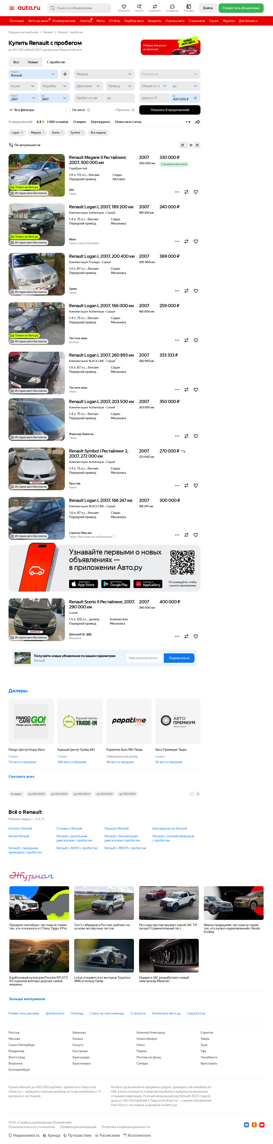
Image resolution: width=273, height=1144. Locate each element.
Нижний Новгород (150, 1032)
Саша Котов (196, 1013)
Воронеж (16, 1063)
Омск (140, 1045)
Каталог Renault (20, 828)
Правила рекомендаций (78, 1127)
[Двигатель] (88, 86)
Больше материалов (27, 999)
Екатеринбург (19, 1070)
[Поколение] (169, 74)
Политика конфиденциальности (126, 1127)
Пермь (141, 1051)
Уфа (203, 1051)
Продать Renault (117, 828)
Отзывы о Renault (69, 828)
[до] (185, 86)
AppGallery (148, 584)
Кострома (80, 1051)
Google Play (115, 584)
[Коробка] (55, 86)
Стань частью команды (107, 1013)
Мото (101, 21)
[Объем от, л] (154, 86)
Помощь (77, 1013)
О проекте (138, 1013)
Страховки (197, 21)
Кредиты (154, 21)
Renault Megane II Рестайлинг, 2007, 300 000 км (98, 160)
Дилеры (18, 691)
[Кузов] (23, 86)
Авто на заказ (39, 20)
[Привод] (120, 86)
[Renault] (33, 74)
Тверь (204, 1039)
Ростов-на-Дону (148, 1057)
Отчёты (114, 21)
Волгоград (17, 1057)
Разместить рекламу (24, 1013)
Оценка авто (175, 21)
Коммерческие (64, 21)
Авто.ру (29, 8)
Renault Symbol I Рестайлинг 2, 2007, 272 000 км (98, 453)
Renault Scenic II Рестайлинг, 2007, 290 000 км (102, 604)
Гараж (213, 21)
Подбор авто (134, 21)
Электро (86, 21)
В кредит (16, 793)
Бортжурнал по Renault (169, 828)
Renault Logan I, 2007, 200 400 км (102, 256)
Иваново (79, 1032)
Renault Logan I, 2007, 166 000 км (101, 305)
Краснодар (81, 1057)
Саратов (206, 1032)
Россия (14, 1032)
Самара (142, 1063)
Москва (14, 1039)
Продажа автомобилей (23, 32)
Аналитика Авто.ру (166, 1013)
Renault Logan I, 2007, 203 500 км (101, 401)
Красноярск (82, 1063)
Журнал (229, 21)
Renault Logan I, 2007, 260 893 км (101, 355)
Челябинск (209, 1057)
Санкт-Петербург (22, 1045)
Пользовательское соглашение (32, 1127)
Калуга (78, 1045)
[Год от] (24, 98)
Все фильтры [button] (21, 109)
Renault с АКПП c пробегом (77, 848)
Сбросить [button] (125, 110)
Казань (78, 1039)
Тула (203, 1045)
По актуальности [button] (24, 145)
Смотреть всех (21, 776)
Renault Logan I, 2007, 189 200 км (101, 206)
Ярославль (208, 1063)
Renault (48, 32)
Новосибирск (146, 1039)
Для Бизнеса (248, 21)
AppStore (83, 584)
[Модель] (104, 74)
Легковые (16, 21)
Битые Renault (19, 836)
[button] (124, 8)
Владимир (16, 1051)
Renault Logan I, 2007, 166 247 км (100, 500)
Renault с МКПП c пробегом (125, 848)
